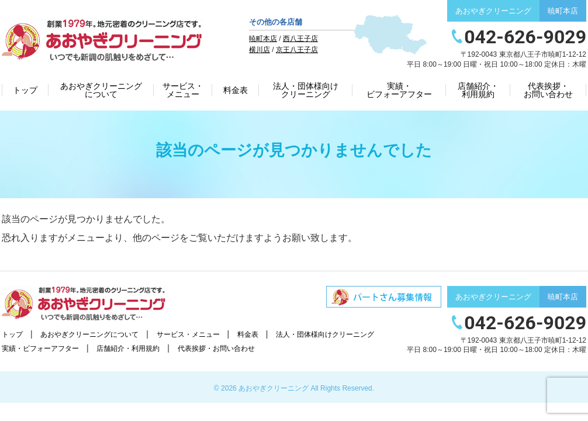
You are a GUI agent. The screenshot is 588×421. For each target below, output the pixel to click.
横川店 (259, 50)
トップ (25, 90)
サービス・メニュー (182, 90)
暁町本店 (263, 38)
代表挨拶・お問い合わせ (548, 90)
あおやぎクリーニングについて (101, 90)
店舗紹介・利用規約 (478, 90)
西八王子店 (300, 38)
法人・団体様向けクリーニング (305, 90)
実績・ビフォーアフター (399, 90)
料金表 (235, 90)
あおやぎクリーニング (273, 388)
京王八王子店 (297, 50)
